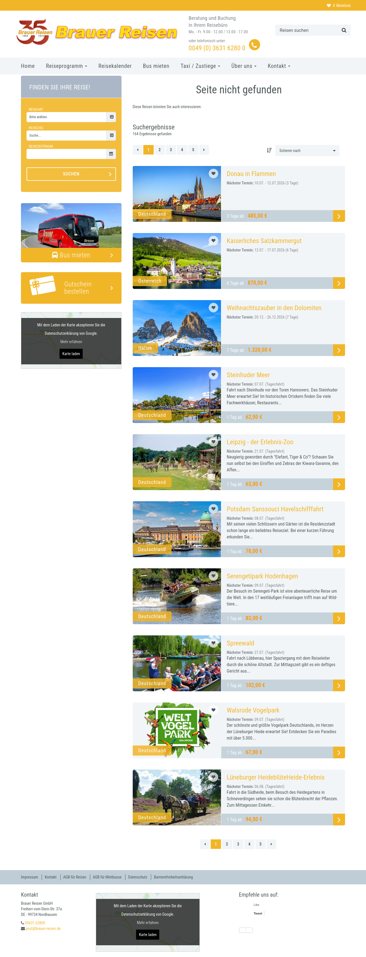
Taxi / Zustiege (200, 66)
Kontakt (279, 66)
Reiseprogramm (66, 66)
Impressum (29, 877)
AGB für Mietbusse (108, 877)
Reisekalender (115, 66)
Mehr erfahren (71, 341)
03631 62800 (35, 922)
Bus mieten (156, 66)
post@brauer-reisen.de (43, 928)
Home (28, 66)
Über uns (243, 66)
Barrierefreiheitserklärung (174, 877)
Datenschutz (138, 877)
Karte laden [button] (71, 354)
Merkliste (339, 5)
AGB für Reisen (75, 877)
